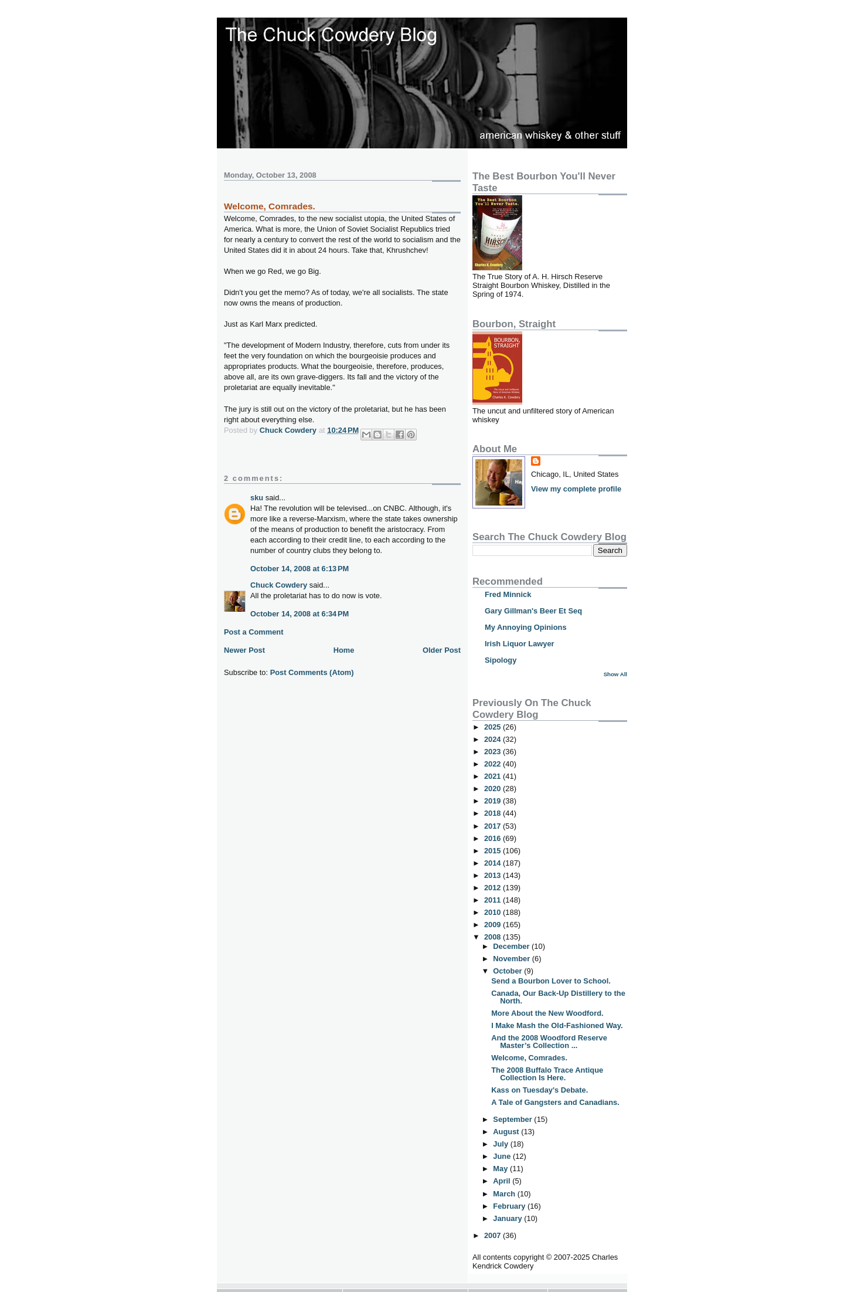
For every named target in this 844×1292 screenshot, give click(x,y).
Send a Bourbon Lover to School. (551, 980)
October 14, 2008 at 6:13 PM (299, 568)
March (505, 1193)
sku (256, 497)
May (501, 1168)
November (512, 958)
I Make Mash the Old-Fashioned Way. (556, 1025)
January (508, 1218)
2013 (493, 875)
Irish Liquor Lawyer (519, 643)
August (507, 1131)
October (508, 971)
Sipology (500, 660)
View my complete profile (576, 488)
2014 (493, 863)
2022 (493, 763)
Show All (615, 674)
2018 (493, 813)
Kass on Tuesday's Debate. (539, 1090)
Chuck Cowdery (278, 585)
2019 (493, 800)
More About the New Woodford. (547, 1013)
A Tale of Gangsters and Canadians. (555, 1102)
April (502, 1180)
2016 (493, 838)
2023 (493, 751)
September (513, 1119)
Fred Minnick (508, 594)
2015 (493, 850)
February (510, 1206)
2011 (493, 900)
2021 (493, 776)
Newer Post (244, 650)
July (501, 1144)
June (503, 1156)
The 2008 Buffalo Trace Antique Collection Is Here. (547, 1074)
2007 (493, 1235)
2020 (493, 788)
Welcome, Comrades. (529, 1057)
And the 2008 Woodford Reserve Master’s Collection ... (549, 1041)
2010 (493, 912)
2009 (493, 924)
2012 (493, 887)
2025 (493, 727)
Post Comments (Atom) (312, 672)
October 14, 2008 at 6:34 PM (299, 613)
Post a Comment (253, 632)
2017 (493, 826)
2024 (493, 739)
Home (344, 650)
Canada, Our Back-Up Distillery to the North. (558, 997)
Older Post (442, 650)
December (512, 946)
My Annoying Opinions (526, 627)
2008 (493, 936)
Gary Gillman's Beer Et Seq (533, 610)
